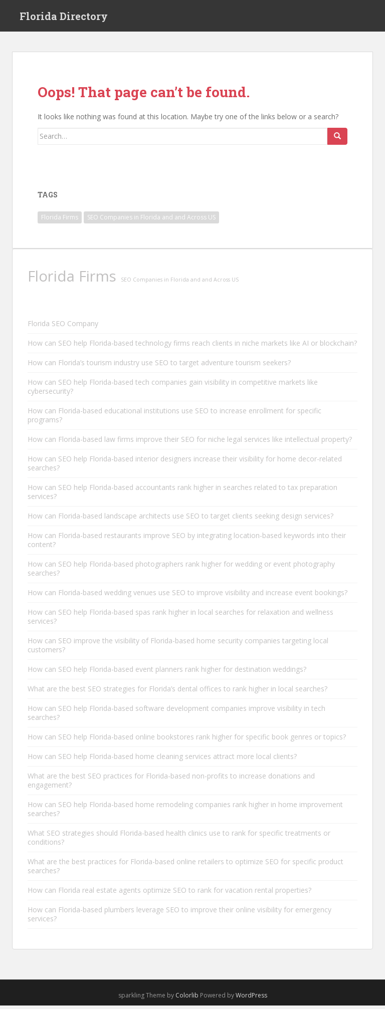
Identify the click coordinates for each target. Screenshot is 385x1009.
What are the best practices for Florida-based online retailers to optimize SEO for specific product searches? (185, 869)
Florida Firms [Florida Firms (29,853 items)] (59, 220)
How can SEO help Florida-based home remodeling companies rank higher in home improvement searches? (185, 812)
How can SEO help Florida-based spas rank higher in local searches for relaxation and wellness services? (180, 620)
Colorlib (187, 998)
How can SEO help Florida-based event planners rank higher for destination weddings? (167, 672)
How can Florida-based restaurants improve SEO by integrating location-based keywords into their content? (187, 543)
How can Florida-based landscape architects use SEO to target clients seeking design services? (180, 519)
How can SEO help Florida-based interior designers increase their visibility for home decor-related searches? (185, 466)
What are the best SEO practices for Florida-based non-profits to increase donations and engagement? (171, 784)
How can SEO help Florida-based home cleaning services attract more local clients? (162, 760)
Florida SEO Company (63, 327)
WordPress (251, 998)
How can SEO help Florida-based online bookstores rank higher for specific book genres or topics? (187, 740)
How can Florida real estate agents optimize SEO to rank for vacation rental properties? (169, 893)
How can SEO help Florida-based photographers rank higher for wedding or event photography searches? (181, 572)
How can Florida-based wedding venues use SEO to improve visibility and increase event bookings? (187, 596)
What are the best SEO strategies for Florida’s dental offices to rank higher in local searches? (177, 692)
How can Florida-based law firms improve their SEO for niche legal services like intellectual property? (190, 442)
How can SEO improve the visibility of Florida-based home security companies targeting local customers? (178, 648)
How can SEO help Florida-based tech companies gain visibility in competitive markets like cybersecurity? (173, 390)
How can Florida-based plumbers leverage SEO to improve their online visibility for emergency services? (179, 917)
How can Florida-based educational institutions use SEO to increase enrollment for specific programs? (174, 418)
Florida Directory (64, 17)
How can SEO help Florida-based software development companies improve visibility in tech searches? (176, 716)
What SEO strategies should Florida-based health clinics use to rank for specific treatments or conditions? (179, 841)
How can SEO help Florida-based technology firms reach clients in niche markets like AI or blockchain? (192, 346)
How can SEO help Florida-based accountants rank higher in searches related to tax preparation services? (182, 495)
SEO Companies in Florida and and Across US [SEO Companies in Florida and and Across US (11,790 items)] (151, 220)
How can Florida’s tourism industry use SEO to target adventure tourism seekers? (159, 366)
